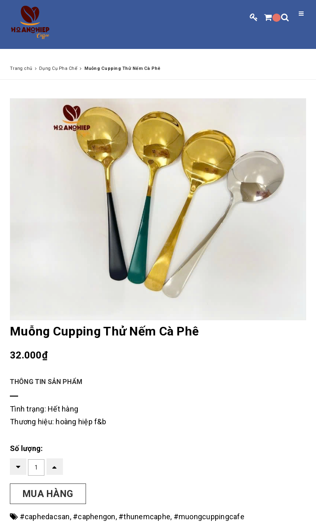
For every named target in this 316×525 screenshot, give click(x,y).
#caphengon (94, 516)
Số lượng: (26, 448)
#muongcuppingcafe (209, 516)
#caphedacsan (45, 516)
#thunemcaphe (144, 516)
